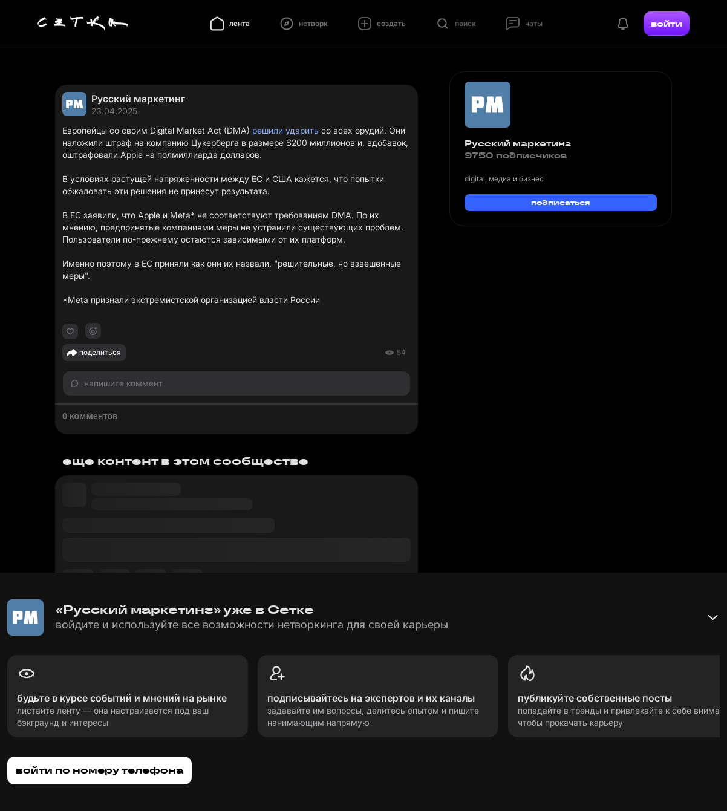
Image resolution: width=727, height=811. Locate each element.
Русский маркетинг (138, 99)
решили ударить (285, 130)
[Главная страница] (82, 23)
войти (666, 24)
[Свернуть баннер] (712, 617)
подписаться (560, 202)
